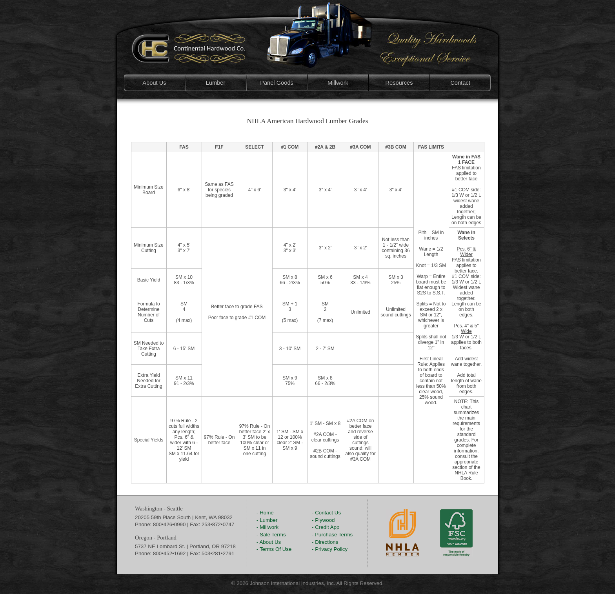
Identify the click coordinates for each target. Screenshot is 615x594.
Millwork (338, 83)
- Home (265, 513)
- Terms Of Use (274, 549)
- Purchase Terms (332, 535)
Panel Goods (276, 83)
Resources (399, 83)
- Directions (325, 542)
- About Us (269, 542)
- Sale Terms (271, 535)
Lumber (216, 83)
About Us (154, 83)
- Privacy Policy (330, 549)
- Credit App (325, 527)
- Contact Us (326, 513)
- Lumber (267, 520)
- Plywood (323, 520)
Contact (460, 83)
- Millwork (267, 527)
